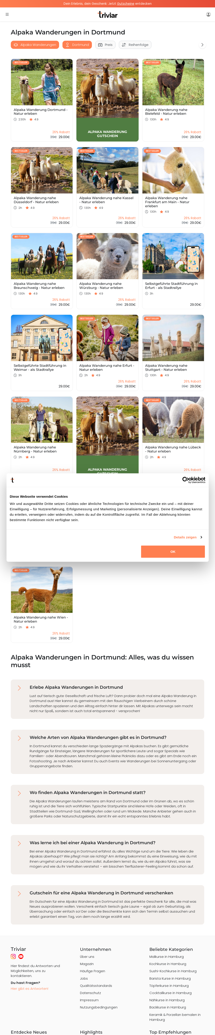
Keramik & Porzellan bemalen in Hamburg (175, 1017)
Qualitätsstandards (96, 985)
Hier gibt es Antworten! (29, 988)
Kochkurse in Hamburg (167, 963)
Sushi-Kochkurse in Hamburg (173, 971)
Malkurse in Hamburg (166, 956)
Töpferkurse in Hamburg (169, 985)
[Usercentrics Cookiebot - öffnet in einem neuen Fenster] (185, 480)
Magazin (87, 963)
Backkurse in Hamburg (167, 1007)
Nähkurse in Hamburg (167, 1000)
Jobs (84, 978)
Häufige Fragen (92, 971)
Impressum (89, 1000)
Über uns (87, 956)
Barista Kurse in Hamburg (170, 978)
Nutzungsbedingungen (98, 1007)
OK (173, 551)
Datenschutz (90, 992)
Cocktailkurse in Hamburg (170, 992)
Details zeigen (185, 537)
